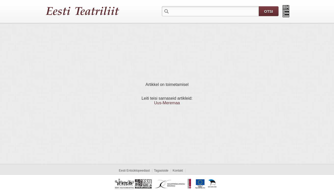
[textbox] (214, 11)
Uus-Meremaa (167, 103)
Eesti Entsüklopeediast (134, 170)
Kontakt (177, 170)
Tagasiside (161, 170)
